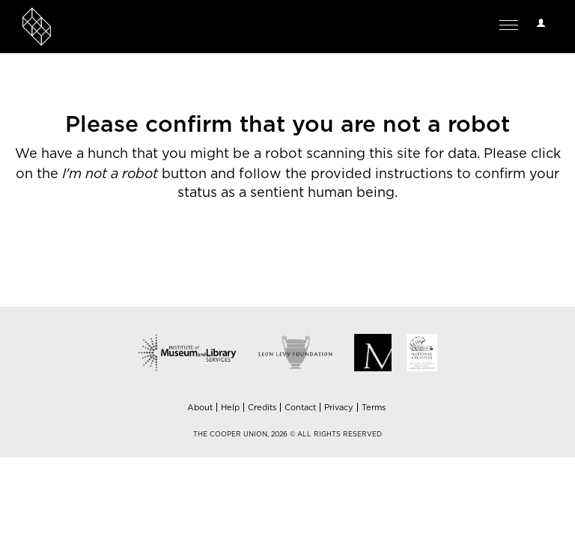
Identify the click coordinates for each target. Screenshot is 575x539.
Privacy (338, 408)
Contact (300, 408)
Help (230, 408)
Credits (262, 408)
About (200, 408)
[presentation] (320, 262)
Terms (374, 408)
